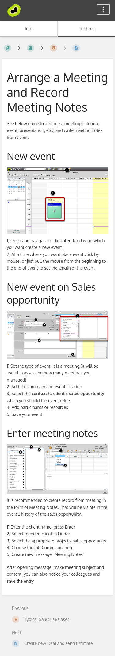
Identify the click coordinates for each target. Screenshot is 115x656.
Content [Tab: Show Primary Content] (86, 28)
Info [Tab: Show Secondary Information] (29, 28)
